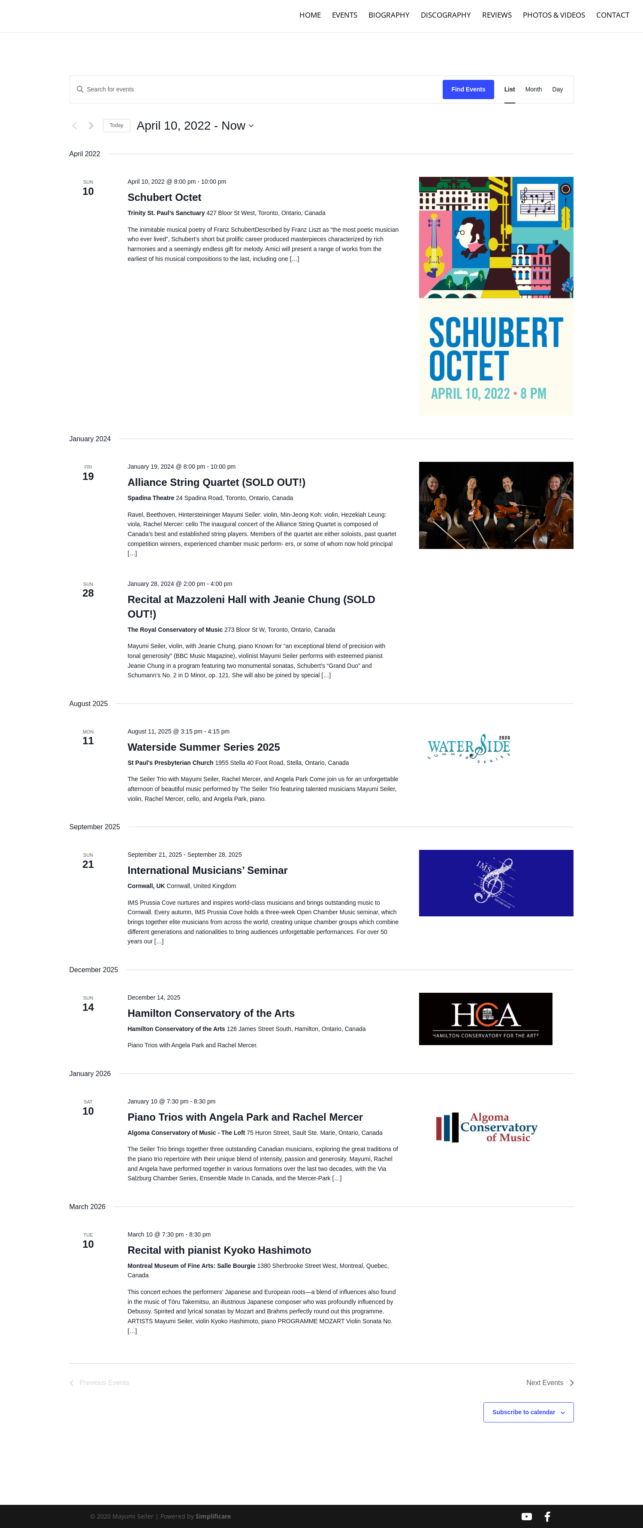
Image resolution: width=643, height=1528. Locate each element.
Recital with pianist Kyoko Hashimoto (219, 1250)
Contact (612, 18)
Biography (389, 18)
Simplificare (213, 1516)
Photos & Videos (554, 18)
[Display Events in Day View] (557, 89)
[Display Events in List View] (509, 89)
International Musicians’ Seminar (207, 870)
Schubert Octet (164, 197)
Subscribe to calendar (523, 1412)
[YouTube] (526, 1517)
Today (117, 125)
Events (344, 18)
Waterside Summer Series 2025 (203, 747)
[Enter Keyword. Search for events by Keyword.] (256, 89)
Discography (446, 18)
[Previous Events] (74, 126)
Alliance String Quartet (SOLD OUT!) (216, 482)
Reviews (497, 18)
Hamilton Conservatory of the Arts (211, 1013)
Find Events (468, 89)
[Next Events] (91, 126)
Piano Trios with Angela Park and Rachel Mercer (245, 1117)
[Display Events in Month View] (533, 89)
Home (310, 18)
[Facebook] (547, 1517)
